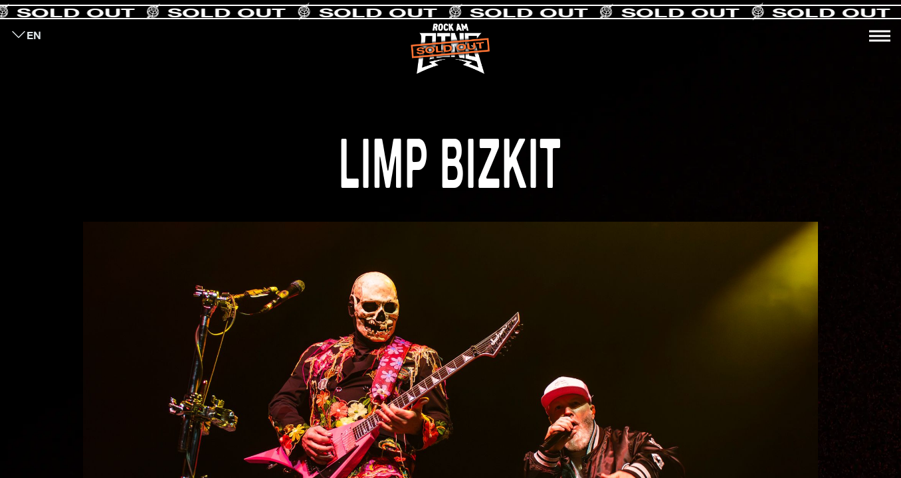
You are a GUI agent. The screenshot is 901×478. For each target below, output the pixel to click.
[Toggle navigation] (879, 35)
